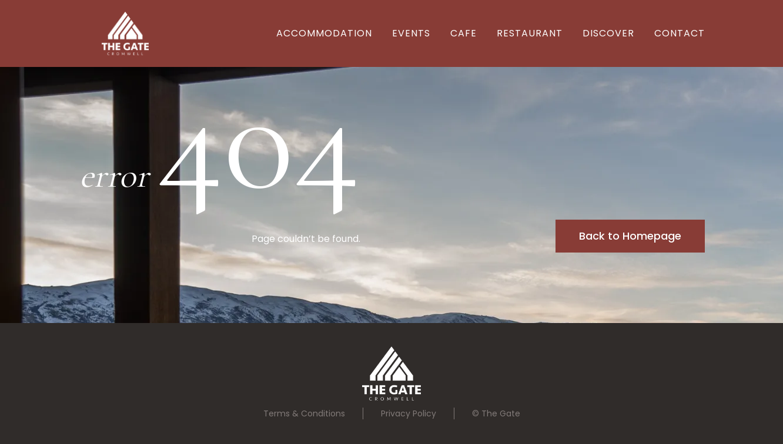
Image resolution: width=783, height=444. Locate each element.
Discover (608, 33)
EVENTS (411, 33)
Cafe (463, 33)
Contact (679, 33)
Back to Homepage (630, 235)
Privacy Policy (408, 413)
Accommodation (324, 33)
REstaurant (530, 33)
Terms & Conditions (304, 413)
